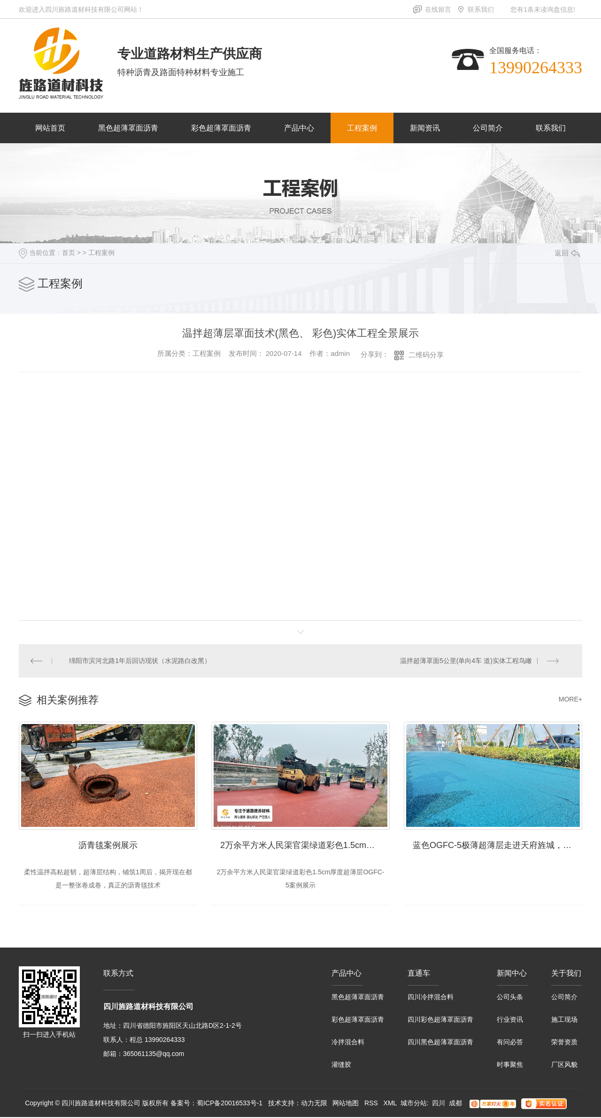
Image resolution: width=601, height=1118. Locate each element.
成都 (455, 1104)
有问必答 (510, 1043)
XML (390, 1104)
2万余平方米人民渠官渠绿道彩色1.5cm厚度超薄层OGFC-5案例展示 (305, 845)
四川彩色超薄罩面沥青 (440, 1020)
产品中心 (299, 128)
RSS (371, 1104)
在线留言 (438, 9)
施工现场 (564, 1020)
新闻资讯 (425, 128)
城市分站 (414, 1104)
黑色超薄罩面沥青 (128, 128)
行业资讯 (510, 1020)
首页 (68, 252)
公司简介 (488, 128)
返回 (567, 253)
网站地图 (345, 1104)
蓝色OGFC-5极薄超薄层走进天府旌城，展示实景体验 (497, 845)
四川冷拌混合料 (431, 998)
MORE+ (570, 699)
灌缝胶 (341, 1065)
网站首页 (50, 128)
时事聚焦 (510, 1065)
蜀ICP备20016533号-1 (229, 1104)
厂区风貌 (564, 1065)
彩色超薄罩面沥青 (221, 128)
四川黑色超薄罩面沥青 (440, 1043)
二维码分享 (426, 355)
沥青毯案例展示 (108, 845)
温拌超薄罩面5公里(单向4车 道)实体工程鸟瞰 (466, 660)
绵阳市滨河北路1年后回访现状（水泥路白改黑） (140, 660)
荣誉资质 (564, 1043)
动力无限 (314, 1104)
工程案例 (362, 128)
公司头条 (510, 998)
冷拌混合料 (347, 1043)
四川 (438, 1104)
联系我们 (481, 9)
